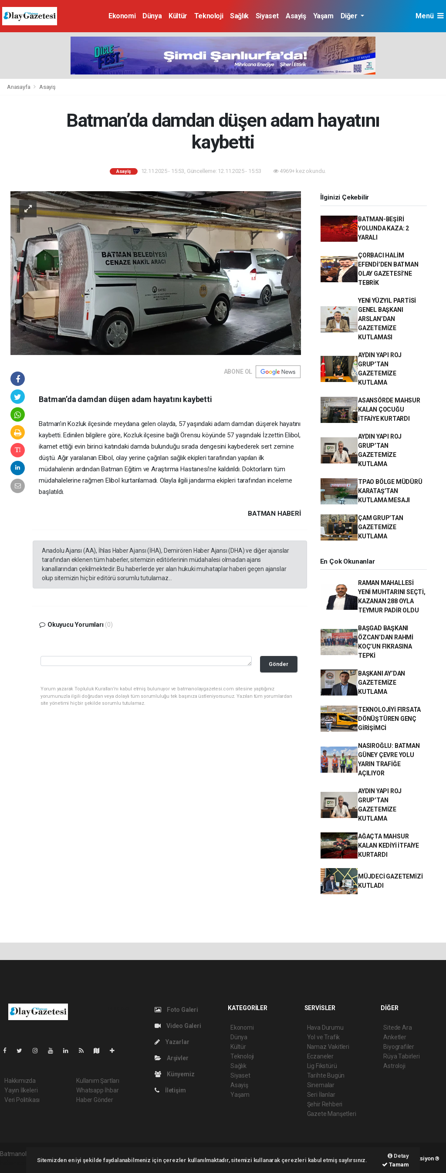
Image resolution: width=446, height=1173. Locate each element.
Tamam (395, 1164)
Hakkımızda (20, 1080)
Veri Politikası (22, 1099)
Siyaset (267, 16)
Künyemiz (174, 1074)
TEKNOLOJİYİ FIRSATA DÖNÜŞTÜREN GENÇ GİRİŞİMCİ (389, 718)
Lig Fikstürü (322, 1065)
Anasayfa (19, 87)
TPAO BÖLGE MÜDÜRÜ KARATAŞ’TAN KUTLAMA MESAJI (390, 491)
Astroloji (394, 1065)
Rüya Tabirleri (401, 1056)
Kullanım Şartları (97, 1080)
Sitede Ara (397, 1027)
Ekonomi (121, 16)
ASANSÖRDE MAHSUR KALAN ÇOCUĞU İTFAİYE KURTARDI (389, 409)
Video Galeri (178, 1025)
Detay (398, 1156)
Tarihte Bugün (326, 1075)
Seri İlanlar (321, 1094)
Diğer (350, 16)
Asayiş (296, 16)
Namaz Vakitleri (328, 1046)
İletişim (170, 1090)
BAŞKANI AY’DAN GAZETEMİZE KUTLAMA (381, 682)
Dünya (152, 16)
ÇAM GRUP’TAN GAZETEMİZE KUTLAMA (380, 527)
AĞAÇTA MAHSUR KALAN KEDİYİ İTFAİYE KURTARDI (388, 845)
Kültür (178, 16)
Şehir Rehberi (325, 1104)
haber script (16, 1162)
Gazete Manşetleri (331, 1113)
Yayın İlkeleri (20, 1090)
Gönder (278, 664)
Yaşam (323, 16)
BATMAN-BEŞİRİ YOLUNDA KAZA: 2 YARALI (383, 228)
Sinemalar (320, 1085)
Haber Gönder (94, 1099)
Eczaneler (320, 1056)
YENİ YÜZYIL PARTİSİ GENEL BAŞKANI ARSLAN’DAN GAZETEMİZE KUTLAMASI (387, 319)
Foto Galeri (176, 1009)
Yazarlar (172, 1041)
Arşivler (171, 1058)
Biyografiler (398, 1046)
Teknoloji (208, 16)
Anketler (394, 1037)
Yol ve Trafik (323, 1037)
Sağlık (239, 16)
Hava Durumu (325, 1027)
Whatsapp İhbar (97, 1090)
